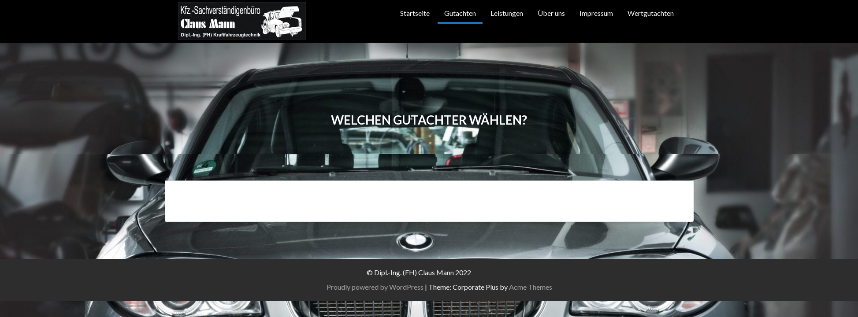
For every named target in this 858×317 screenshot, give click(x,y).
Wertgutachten (651, 13)
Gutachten (460, 13)
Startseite (415, 13)
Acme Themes (572, 287)
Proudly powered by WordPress (416, 287)
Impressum (596, 13)
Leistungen (506, 13)
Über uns (551, 13)
